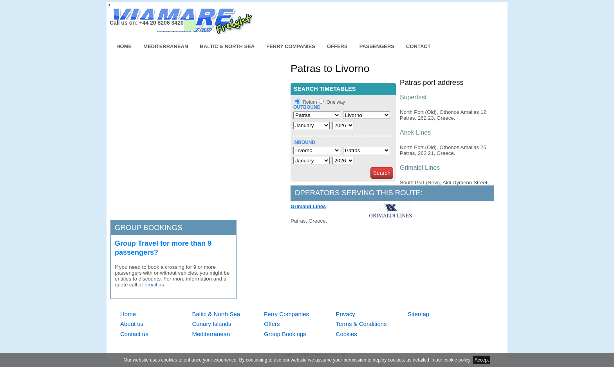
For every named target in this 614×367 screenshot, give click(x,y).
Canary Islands (211, 323)
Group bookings (148, 227)
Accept (482, 360)
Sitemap (418, 314)
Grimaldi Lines (308, 206)
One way (336, 102)
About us (131, 323)
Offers (337, 46)
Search (381, 173)
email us (154, 285)
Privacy (345, 314)
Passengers (376, 46)
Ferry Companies (290, 46)
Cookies (346, 334)
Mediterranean (165, 46)
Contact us (134, 334)
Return (310, 102)
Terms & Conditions (361, 323)
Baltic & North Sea (227, 46)
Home (124, 46)
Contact (418, 46)
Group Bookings (285, 334)
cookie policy (457, 360)
